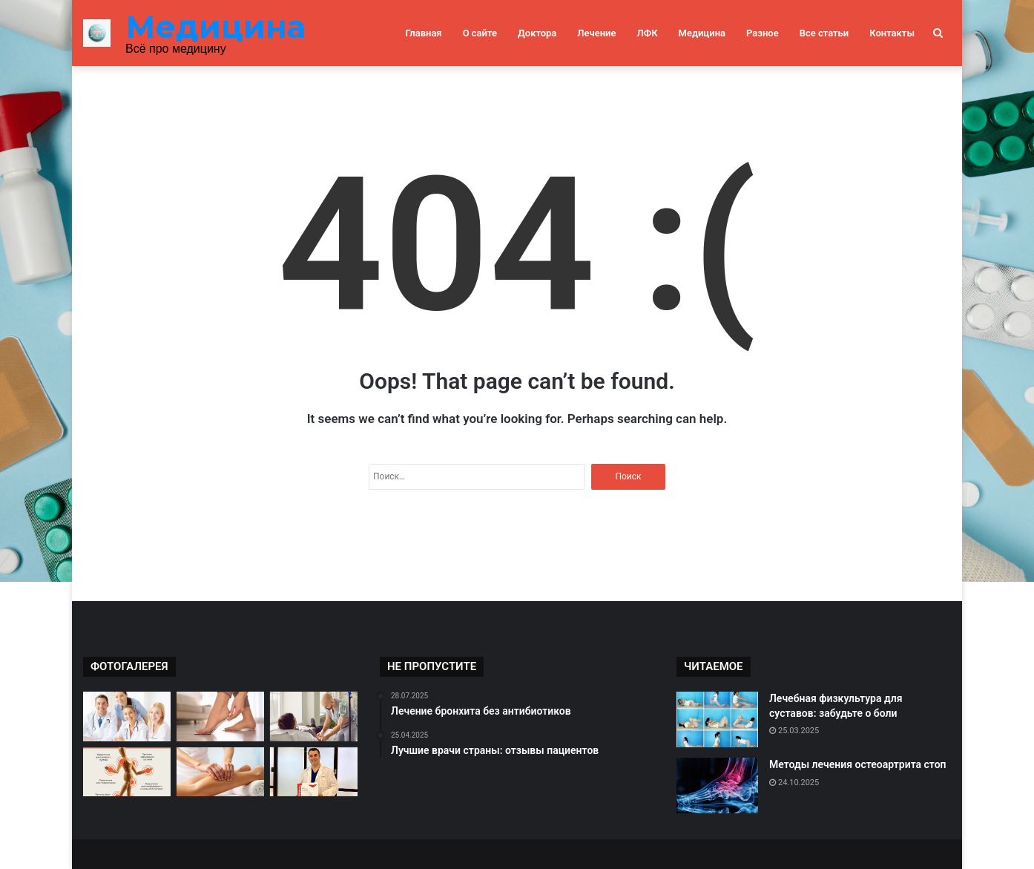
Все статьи (824, 33)
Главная (424, 33)
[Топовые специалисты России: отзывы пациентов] (314, 772)
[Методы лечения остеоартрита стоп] (717, 785)
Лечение (596, 33)
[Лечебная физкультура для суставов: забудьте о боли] (717, 719)
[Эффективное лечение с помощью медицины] (314, 716)
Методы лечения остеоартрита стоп (857, 764)
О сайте (480, 33)
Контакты (892, 33)
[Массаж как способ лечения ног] (220, 772)
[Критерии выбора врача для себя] (127, 716)
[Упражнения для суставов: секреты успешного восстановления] (127, 772)
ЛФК (646, 33)
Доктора (537, 33)
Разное (762, 33)
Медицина (702, 33)
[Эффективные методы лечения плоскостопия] (220, 716)
